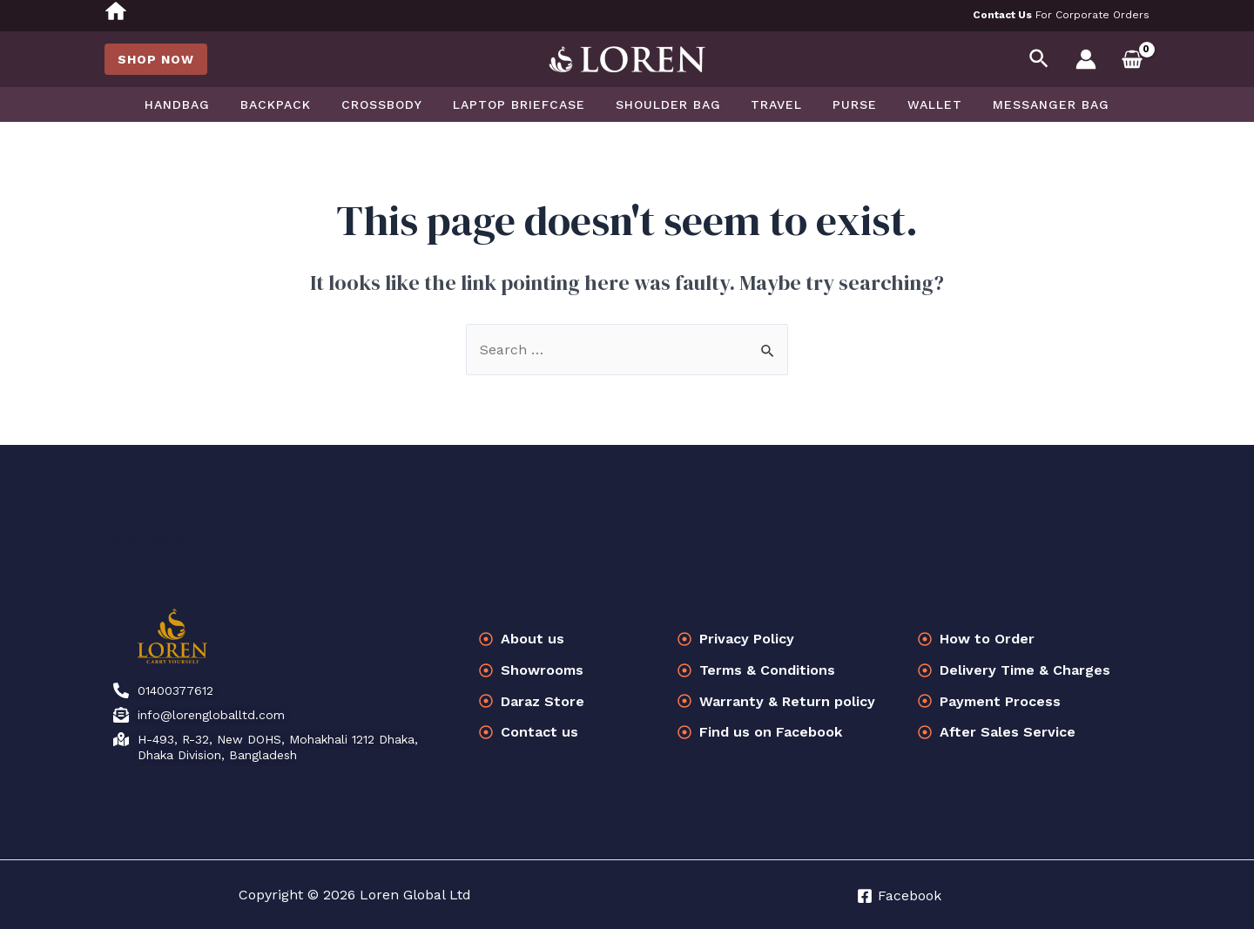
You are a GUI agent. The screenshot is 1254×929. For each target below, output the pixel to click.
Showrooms (144, 517)
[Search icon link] (1039, 59)
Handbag (201, 104)
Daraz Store (144, 539)
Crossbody (394, 104)
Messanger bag (1027, 104)
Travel (771, 104)
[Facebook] (899, 896)
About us (135, 495)
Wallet (917, 104)
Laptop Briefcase (525, 104)
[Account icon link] (1085, 59)
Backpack (294, 104)
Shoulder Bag (668, 104)
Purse (843, 104)
